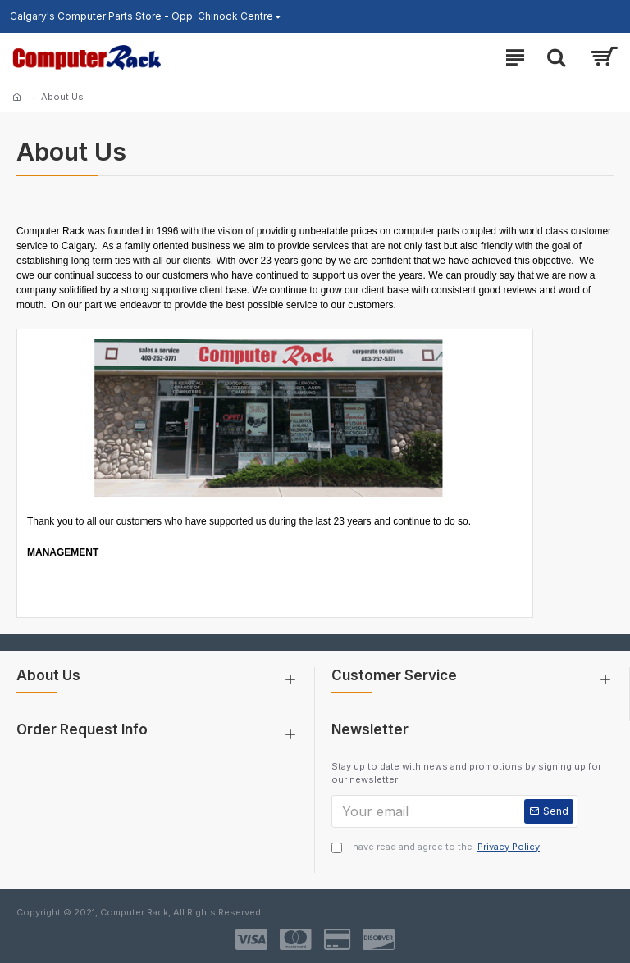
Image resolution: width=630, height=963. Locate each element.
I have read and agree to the (436, 847)
